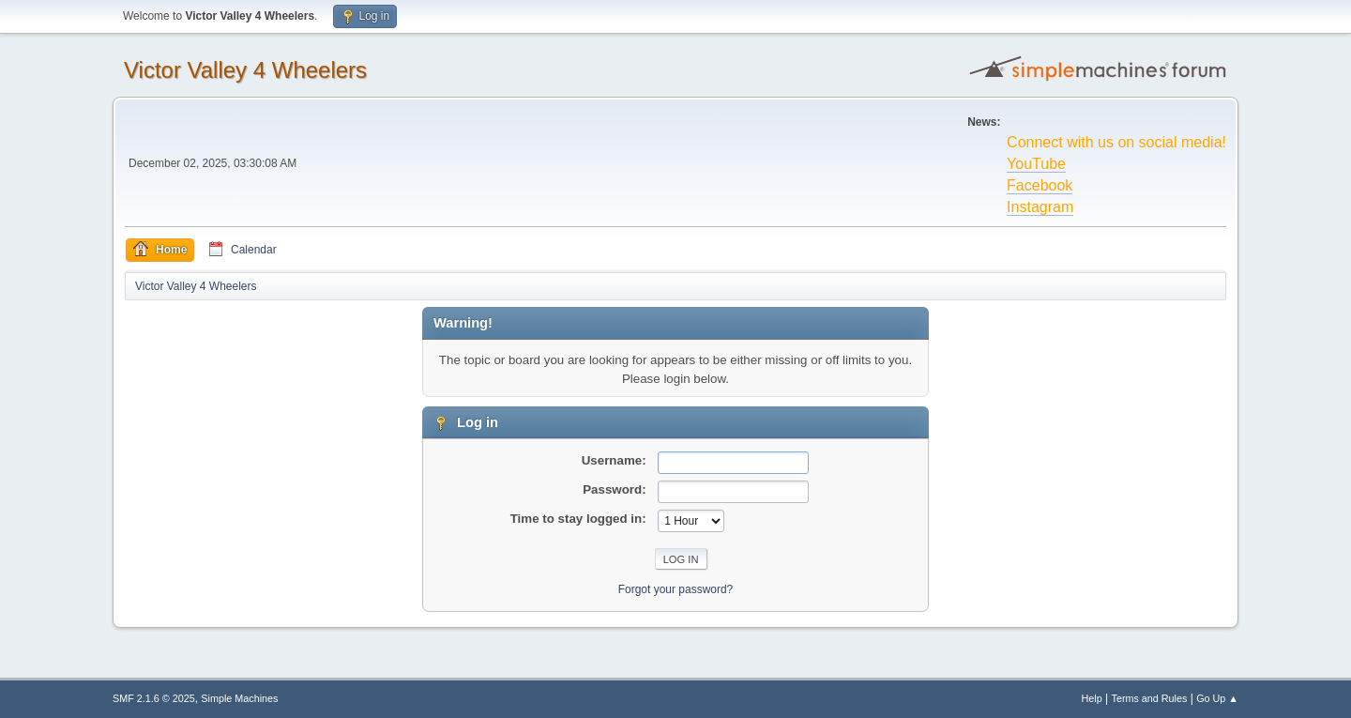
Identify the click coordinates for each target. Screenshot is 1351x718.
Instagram (1040, 207)
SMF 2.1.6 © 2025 (154, 698)
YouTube (1036, 164)
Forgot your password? (676, 589)
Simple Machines (239, 698)
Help (1092, 698)
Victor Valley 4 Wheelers (245, 70)
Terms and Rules (1150, 698)
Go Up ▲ (1217, 698)
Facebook (1039, 185)
